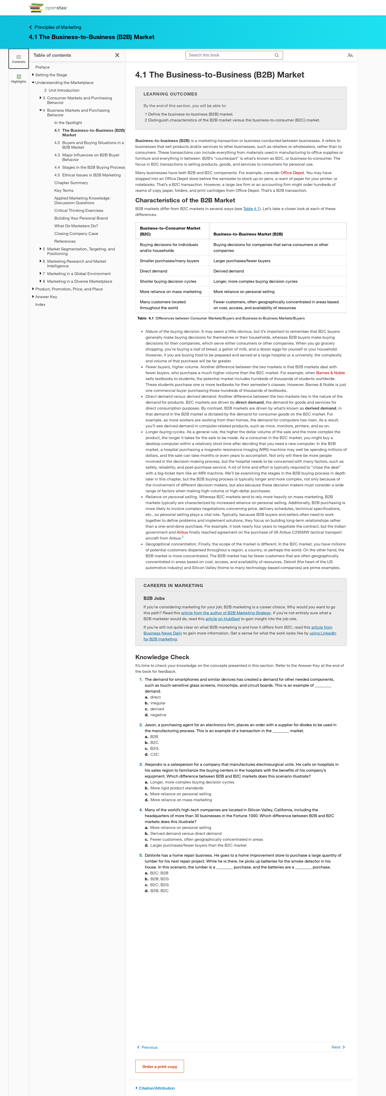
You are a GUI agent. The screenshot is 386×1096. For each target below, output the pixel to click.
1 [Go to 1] (140, 679)
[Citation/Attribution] (241, 1088)
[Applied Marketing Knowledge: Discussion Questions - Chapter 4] (83, 200)
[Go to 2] (183, 537)
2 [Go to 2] (140, 724)
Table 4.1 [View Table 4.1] (251, 208)
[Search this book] (228, 55)
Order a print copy (159, 1066)
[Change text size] (350, 55)
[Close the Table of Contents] (19, 59)
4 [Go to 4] (140, 809)
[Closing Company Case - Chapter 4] (83, 233)
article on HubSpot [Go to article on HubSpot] (223, 618)
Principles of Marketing (55, 27)
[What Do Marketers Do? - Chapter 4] (83, 225)
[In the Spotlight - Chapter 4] (83, 122)
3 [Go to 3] (140, 764)
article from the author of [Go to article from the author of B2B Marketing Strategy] (226, 612)
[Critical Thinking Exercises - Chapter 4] (83, 210)
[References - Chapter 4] (83, 241)
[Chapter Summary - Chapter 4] (83, 182)
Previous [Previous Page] (146, 1047)
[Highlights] (19, 78)
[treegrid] (77, 186)
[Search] (277, 55)
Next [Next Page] (339, 1047)
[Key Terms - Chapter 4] (83, 190)
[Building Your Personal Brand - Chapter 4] (83, 218)
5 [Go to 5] (140, 855)
